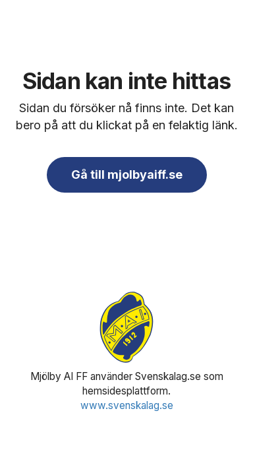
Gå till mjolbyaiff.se (127, 174)
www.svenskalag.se (126, 405)
